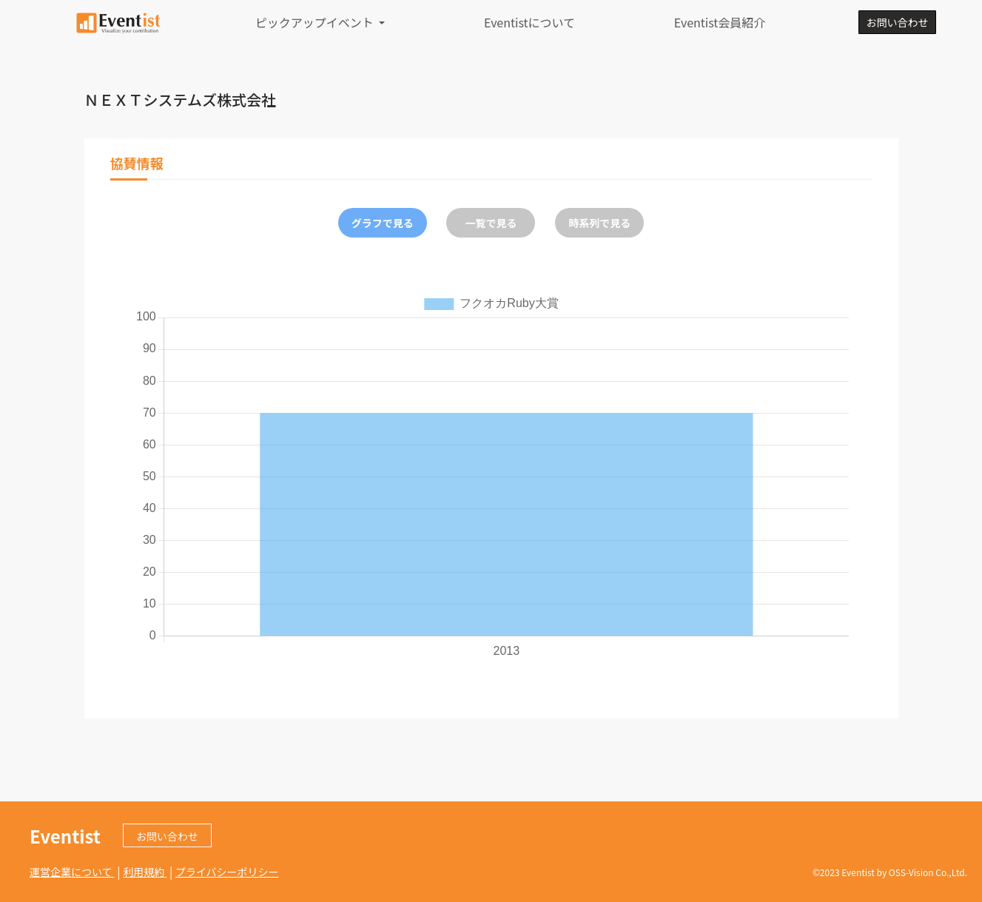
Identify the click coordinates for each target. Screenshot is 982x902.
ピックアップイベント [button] (316, 22)
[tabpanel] (491, 476)
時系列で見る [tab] (599, 222)
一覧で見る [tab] (491, 222)
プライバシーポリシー (227, 871)
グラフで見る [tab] (383, 222)
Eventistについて (529, 22)
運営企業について (72, 871)
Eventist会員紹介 (720, 22)
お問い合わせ (897, 22)
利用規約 (145, 871)
